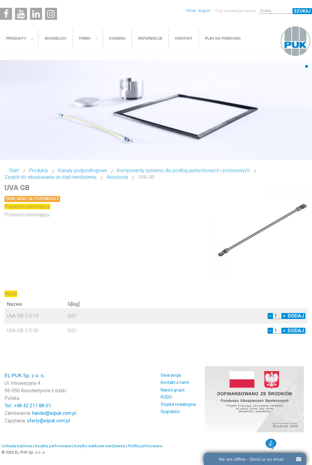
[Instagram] (51, 14)
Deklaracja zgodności (32, 198)
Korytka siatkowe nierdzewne (99, 446)
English (204, 10)
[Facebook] (6, 14)
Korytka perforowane (53, 446)
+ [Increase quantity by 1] (284, 316)
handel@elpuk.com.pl (54, 413)
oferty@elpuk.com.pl (48, 421)
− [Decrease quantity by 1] (270, 316)
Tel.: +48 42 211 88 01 (28, 406)
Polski (191, 10)
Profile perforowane (145, 446)
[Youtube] (21, 14)
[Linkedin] (36, 14)
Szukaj (302, 11)
